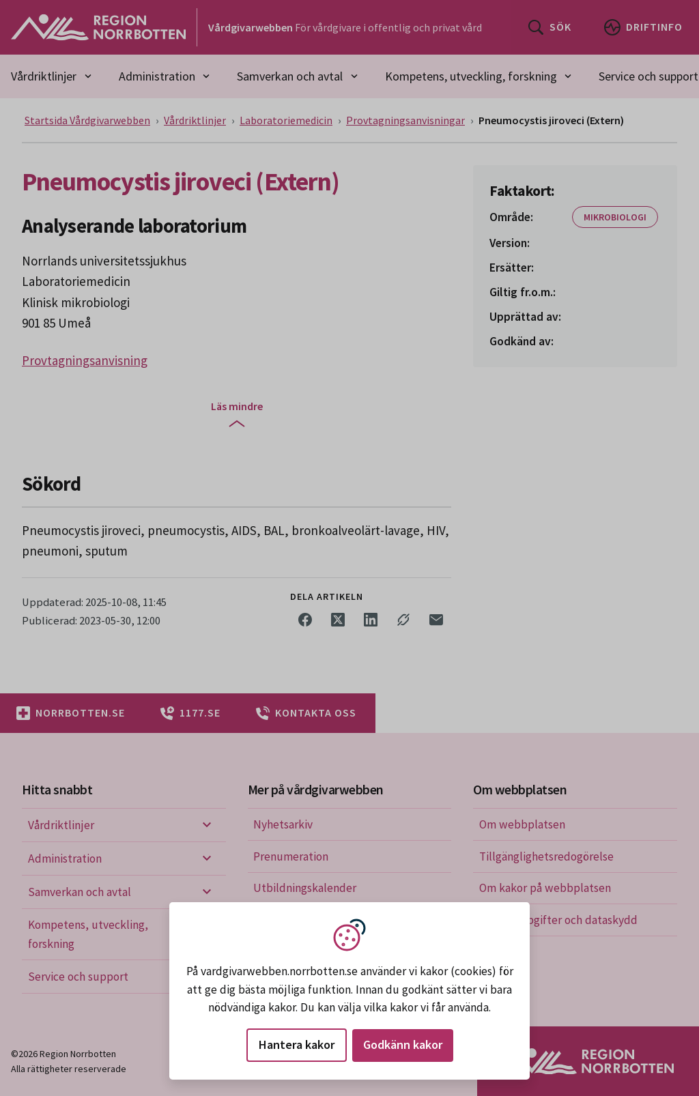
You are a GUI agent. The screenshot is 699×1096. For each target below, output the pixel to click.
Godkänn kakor (402, 1044)
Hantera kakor (296, 1044)
